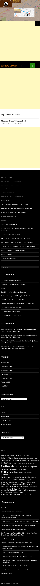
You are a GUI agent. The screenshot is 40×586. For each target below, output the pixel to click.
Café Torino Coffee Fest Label (13, 552)
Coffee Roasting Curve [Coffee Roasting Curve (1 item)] (7, 480)
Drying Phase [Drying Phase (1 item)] (4, 482)
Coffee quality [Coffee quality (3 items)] (8, 472)
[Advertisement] (20, 41)
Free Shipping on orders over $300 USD (14, 529)
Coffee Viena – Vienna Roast (10, 185)
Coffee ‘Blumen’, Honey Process (12, 197)
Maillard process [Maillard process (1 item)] (18, 484)
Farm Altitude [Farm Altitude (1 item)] (12, 482)
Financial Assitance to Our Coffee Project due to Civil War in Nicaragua (19, 330)
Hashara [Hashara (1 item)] (25, 482)
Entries (5, 416)
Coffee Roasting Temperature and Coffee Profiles (18, 246)
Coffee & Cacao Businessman (11, 280)
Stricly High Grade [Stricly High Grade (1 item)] (6, 492)
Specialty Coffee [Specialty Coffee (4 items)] (16, 489)
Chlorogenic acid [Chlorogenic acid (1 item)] (32, 458)
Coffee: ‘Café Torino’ (8, 189)
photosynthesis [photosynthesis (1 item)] (21, 486)
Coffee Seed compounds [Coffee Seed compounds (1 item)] (18, 475)
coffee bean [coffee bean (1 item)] (35, 460)
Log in (3, 412)
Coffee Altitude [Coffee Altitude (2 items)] (25, 460)
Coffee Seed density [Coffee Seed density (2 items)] (9, 477)
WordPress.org (6, 424)
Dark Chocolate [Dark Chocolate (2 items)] (19, 480)
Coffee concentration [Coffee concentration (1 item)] (29, 463)
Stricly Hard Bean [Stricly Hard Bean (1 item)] (31, 490)
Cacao (3, 288)
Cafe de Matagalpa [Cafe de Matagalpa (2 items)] (9, 458)
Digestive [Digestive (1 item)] (29, 480)
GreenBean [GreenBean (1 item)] (19, 482)
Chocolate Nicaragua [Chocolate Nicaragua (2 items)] (10, 460)
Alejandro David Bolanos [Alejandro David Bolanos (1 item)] (7, 455)
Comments (6, 420)
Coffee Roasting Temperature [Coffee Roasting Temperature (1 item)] (24, 472)
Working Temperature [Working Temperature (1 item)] (27, 494)
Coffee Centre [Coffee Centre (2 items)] (7, 463)
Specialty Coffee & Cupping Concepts (13, 250)
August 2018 (5, 382)
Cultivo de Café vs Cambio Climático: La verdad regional (17, 229)
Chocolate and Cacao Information (12, 512)
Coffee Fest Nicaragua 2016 (10, 234)
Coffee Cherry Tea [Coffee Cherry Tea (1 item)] (19, 463)
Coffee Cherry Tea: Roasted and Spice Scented (16, 209)
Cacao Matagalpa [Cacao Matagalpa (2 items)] (21, 455)
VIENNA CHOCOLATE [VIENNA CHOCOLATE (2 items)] (10, 494)
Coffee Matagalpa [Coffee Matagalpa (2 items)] (29, 466)
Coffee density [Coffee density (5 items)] (11, 466)
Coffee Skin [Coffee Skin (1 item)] (33, 477)
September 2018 (6, 378)
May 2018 (4, 386)
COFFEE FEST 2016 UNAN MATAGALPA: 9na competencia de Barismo (16, 516)
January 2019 (5, 363)
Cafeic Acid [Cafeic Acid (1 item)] (20, 458)
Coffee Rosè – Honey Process (11, 181)
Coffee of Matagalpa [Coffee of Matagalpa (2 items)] (9, 469)
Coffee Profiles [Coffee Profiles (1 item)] (23, 469)
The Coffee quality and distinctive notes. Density (17, 242)
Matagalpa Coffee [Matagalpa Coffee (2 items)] (8, 486)
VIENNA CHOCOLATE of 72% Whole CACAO (14, 205)
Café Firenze (5, 201)
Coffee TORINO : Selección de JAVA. (15, 566)
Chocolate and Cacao (8, 217)
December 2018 (6, 366)
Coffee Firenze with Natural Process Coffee (17, 556)
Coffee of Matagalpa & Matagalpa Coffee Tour (16, 296)
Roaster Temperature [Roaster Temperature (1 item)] (31, 486)
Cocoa (3, 221)
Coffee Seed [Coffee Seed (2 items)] (6, 475)
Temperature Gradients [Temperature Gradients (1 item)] (17, 492)
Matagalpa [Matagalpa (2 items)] (27, 484)
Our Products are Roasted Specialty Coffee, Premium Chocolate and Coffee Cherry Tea (19, 534)
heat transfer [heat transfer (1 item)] (31, 482)
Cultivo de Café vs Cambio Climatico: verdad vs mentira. (19, 521)
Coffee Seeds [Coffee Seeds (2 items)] (24, 477)
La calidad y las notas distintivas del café (15, 570)
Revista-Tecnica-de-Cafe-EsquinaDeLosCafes (16, 543)
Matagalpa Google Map (9, 225)
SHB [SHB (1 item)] (2, 490)
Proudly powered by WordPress (10, 583)
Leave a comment (18, 123)
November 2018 (6, 370)
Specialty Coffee (6, 254)
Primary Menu (37, 23)
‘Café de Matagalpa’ (7, 193)
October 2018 (6, 374)
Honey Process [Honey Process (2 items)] (7, 484)
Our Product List (7, 177)
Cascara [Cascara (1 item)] (25, 458)
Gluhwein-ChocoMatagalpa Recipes (14, 121)
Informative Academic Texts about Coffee (15, 238)
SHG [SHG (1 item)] (5, 490)
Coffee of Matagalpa (8, 258)
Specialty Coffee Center (11, 66)
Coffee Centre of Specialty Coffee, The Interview (17, 303)
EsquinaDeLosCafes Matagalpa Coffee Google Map (18, 525)
